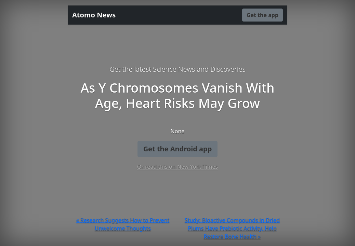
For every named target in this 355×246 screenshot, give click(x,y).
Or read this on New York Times (177, 166)
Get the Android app (177, 148)
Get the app (262, 15)
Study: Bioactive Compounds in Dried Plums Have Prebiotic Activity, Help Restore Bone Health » (232, 228)
